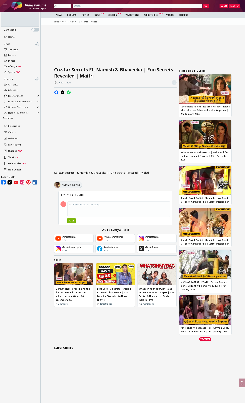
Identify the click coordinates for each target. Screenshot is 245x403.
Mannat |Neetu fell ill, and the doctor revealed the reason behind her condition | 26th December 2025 (72, 294)
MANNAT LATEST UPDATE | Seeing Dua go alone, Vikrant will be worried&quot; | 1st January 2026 (203, 286)
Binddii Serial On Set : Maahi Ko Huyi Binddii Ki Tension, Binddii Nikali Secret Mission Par (204, 200)
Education (10, 90)
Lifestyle (10, 66)
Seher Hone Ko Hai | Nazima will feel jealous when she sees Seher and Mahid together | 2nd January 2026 (205, 110)
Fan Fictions (12, 145)
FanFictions (132, 14)
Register (234, 6)
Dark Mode (21, 30)
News (7, 44)
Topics (85, 14)
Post (71, 220)
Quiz (97, 14)
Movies (9, 55)
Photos (183, 14)
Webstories (151, 14)
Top (242, 383)
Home (9, 37)
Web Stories (12, 163)
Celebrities (11, 126)
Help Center (12, 170)
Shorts (9, 157)
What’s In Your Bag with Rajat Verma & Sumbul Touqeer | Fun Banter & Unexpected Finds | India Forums (156, 294)
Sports (9, 72)
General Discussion (15, 107)
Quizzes (10, 151)
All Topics (10, 85)
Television (10, 49)
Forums (8, 79)
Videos (9, 132)
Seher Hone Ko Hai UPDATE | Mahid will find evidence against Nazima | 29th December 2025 (204, 156)
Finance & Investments (17, 101)
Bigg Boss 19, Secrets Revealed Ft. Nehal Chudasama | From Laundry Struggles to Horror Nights (114, 294)
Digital (9, 61)
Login (224, 6)
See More (8, 118)
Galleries (10, 138)
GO (205, 6)
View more (205, 339)
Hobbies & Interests (16, 113)
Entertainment (13, 96)
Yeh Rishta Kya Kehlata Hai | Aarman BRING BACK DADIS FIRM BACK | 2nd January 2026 (204, 329)
